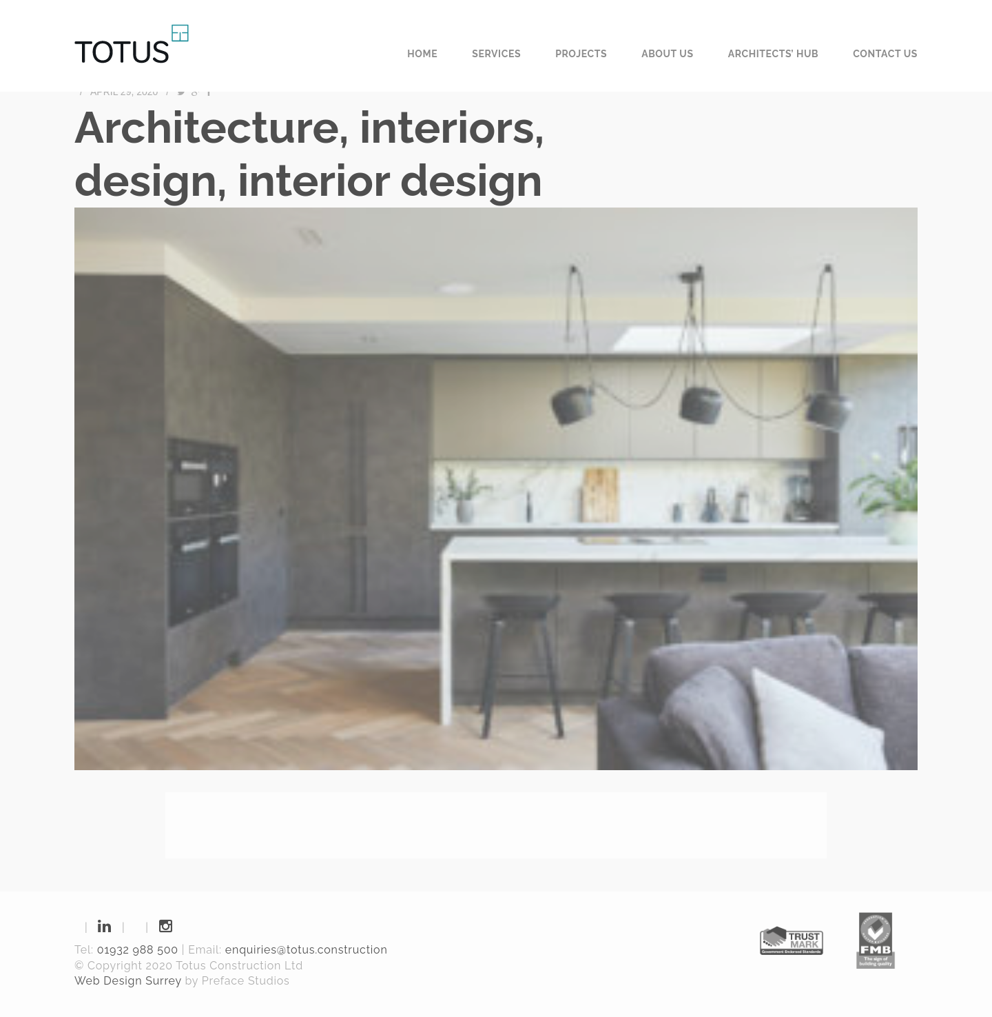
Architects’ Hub (773, 53)
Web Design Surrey (128, 980)
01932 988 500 (137, 949)
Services (496, 53)
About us (667, 53)
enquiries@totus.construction (306, 949)
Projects (581, 53)
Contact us (885, 53)
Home (422, 53)
